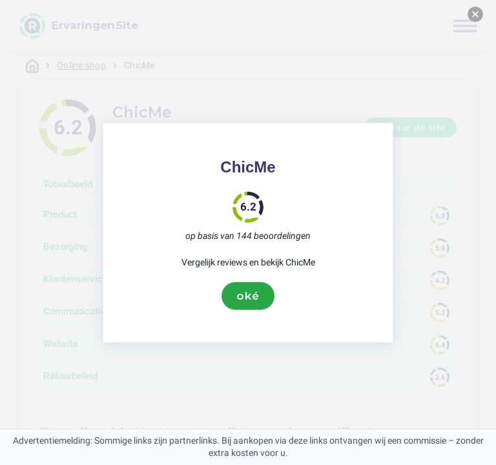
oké (248, 295)
